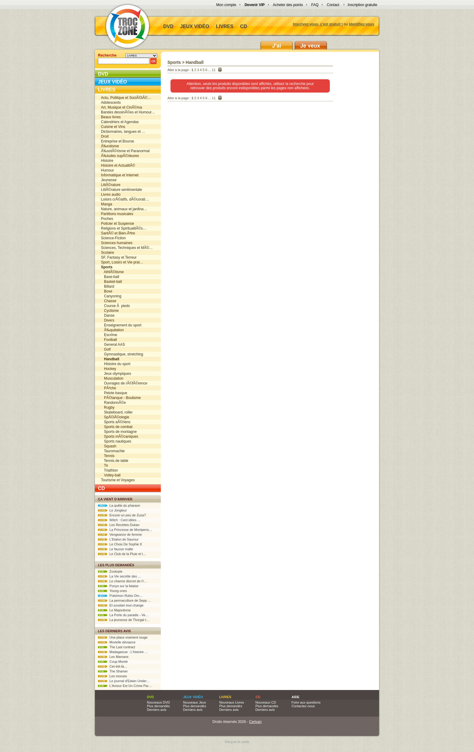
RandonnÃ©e (113, 403)
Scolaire (107, 252)
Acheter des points (288, 5)
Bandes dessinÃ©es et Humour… (128, 112)
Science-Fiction (113, 238)
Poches (107, 219)
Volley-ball (111, 475)
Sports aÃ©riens (116, 422)
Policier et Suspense (117, 223)
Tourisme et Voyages (118, 480)
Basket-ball (111, 282)
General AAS (113, 344)
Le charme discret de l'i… (122, 581)
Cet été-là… (112, 666)
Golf (106, 349)
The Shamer (113, 671)
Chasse (108, 301)
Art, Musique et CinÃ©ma (121, 107)
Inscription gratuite (362, 5)
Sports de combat (116, 427)
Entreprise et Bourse (117, 141)
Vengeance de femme (120, 534)
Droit (105, 136)
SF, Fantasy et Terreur (119, 257)
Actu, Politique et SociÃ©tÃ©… (126, 98)
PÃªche (108, 388)
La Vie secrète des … (119, 576)
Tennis (107, 456)
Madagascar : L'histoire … (123, 652)
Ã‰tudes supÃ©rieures (120, 156)
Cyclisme (110, 311)
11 (214, 70)
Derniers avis (156, 709)
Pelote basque (114, 393)
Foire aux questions (305, 702)
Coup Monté (113, 661)
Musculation (112, 378)
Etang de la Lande (237, 742)
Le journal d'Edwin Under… (124, 681)
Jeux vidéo (194, 26)
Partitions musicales (117, 214)
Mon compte (226, 5)
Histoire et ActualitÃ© (118, 165)
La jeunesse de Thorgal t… (123, 620)
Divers (107, 320)
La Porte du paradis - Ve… (123, 615)
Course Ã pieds (115, 306)
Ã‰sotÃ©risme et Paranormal (125, 151)
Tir (104, 465)
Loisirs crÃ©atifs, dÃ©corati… (125, 199)
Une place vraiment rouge (123, 637)
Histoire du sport (115, 364)
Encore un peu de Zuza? (122, 515)
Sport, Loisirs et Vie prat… (122, 262)
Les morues (112, 676)
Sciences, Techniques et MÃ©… (127, 248)
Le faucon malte (115, 549)
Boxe (106, 291)
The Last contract (116, 647)
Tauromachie (113, 451)
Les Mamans (113, 657)
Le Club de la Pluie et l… (122, 554)
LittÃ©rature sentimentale (121, 190)
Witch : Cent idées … (119, 520)
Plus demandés (158, 706)
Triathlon (109, 470)
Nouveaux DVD (158, 702)
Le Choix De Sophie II (120, 544)
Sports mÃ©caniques (119, 436)
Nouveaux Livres (231, 702)
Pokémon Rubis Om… (120, 595)
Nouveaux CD (265, 702)
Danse (108, 315)
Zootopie (110, 571)
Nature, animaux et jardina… (124, 209)
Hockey (108, 369)
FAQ (314, 5)
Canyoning (111, 296)
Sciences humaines (116, 243)
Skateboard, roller (117, 412)
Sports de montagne (119, 432)
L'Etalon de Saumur (118, 539)
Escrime (109, 335)
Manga (106, 204)
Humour (107, 170)
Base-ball (110, 277)
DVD (168, 26)
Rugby (108, 407)
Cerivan (255, 722)
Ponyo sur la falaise (118, 586)
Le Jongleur (112, 510)
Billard (107, 286)
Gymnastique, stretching (122, 354)
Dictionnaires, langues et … (123, 131)
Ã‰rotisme (110, 146)
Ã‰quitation (112, 330)
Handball (194, 62)
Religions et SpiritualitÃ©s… (123, 228)
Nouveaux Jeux (194, 702)
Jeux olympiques (116, 373)
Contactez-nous (303, 706)
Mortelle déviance (116, 642)
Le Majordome (114, 610)
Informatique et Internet (119, 175)
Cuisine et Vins (113, 127)
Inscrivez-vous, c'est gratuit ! (318, 24)
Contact (333, 5)
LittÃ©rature (110, 185)
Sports (174, 62)
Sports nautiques (116, 441)
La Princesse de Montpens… (125, 529)
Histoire (107, 161)
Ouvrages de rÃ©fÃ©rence (124, 383)
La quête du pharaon (119, 505)
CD (243, 26)
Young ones (112, 591)
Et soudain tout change (121, 605)
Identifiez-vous (361, 24)
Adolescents (111, 102)
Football (109, 340)
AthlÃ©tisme (112, 272)
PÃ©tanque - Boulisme (121, 398)
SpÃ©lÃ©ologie (115, 417)
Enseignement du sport (121, 325)
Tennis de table (114, 461)
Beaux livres (111, 117)
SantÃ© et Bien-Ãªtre (118, 233)
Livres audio (111, 194)
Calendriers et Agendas (120, 122)
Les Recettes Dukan (118, 525)
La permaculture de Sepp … (124, 600)
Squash (108, 446)
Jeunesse (108, 180)
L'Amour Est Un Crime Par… (125, 686)
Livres (224, 26)
